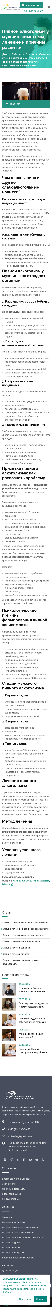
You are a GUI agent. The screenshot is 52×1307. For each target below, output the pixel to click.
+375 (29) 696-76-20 (32, 11)
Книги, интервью (11, 1199)
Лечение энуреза (11, 1242)
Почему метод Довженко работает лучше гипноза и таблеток (32, 1022)
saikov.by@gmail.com (20, 1136)
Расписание (8, 1265)
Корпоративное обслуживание (18, 1257)
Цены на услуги (10, 1270)
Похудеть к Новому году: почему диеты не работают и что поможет (34, 1052)
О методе (7, 1217)
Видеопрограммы (11, 1194)
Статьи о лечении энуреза (15, 954)
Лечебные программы (14, 1189)
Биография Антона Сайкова (16, 1178)
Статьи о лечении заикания (16, 947)
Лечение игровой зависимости (18, 1232)
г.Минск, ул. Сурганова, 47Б (23, 1122)
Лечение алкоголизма (13, 1222)
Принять (40, 1299)
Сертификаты (9, 1184)
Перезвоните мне (31, 5)
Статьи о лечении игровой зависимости (23, 935)
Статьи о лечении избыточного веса (21, 941)
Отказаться (25, 1299)
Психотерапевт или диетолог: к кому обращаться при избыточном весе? (34, 1006)
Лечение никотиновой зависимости (20, 1227)
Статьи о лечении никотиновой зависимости (25, 929)
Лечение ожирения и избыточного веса (22, 1237)
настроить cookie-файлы (15, 1285)
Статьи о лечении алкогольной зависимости (25, 922)
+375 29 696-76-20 (22, 880)
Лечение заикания (11, 1247)
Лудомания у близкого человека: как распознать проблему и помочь (32, 991)
